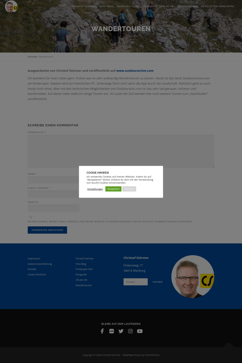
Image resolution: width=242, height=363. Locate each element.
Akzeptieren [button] (113, 188)
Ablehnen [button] (129, 188)
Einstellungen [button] (95, 189)
